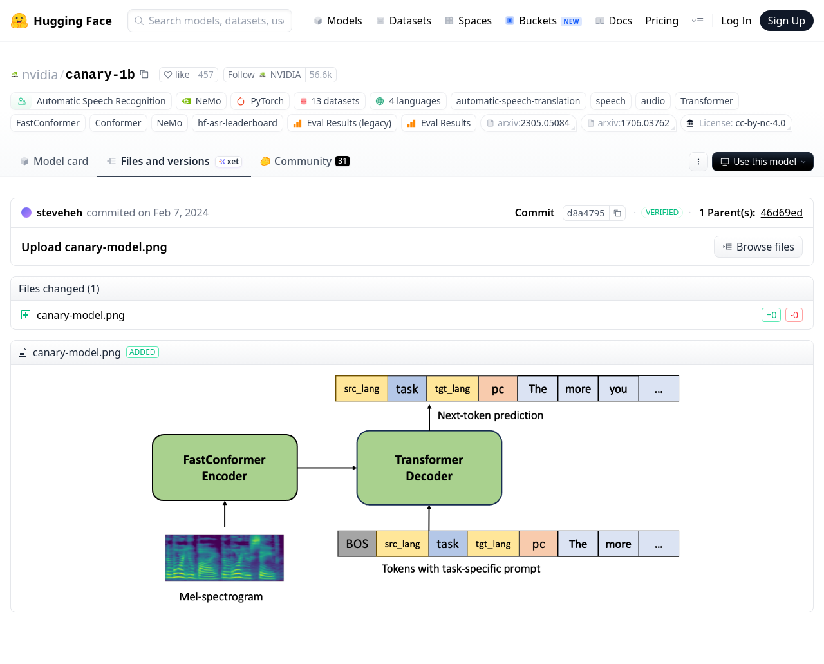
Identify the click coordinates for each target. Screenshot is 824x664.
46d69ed (782, 212)
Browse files (758, 247)
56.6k (321, 74)
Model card (53, 161)
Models (337, 21)
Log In (736, 21)
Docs (614, 21)
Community (305, 161)
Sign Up (786, 21)
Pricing (662, 21)
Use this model (764, 161)
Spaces (468, 21)
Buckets (543, 21)
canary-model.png (81, 315)
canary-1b (100, 75)
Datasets (403, 21)
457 (206, 74)
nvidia (40, 74)
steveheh (59, 212)
